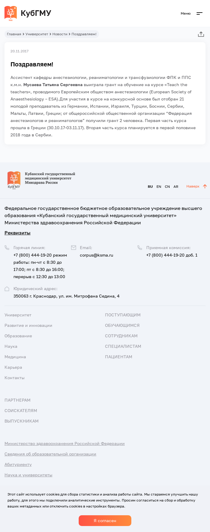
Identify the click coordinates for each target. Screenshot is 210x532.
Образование (18, 335)
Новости (59, 34)
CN (167, 186)
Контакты (14, 377)
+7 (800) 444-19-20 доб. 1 (171, 254)
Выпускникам (21, 420)
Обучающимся (122, 325)
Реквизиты (17, 233)
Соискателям (20, 410)
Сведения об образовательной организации (50, 453)
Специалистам (123, 346)
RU (150, 186)
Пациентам (118, 356)
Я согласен (105, 520)
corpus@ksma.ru (96, 254)
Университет (36, 34)
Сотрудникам (121, 335)
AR (176, 186)
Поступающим (123, 314)
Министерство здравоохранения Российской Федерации (64, 443)
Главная (14, 34)
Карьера (13, 367)
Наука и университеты (28, 474)
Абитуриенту (18, 464)
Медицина (15, 356)
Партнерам (17, 400)
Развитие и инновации (28, 325)
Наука (10, 346)
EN (158, 186)
